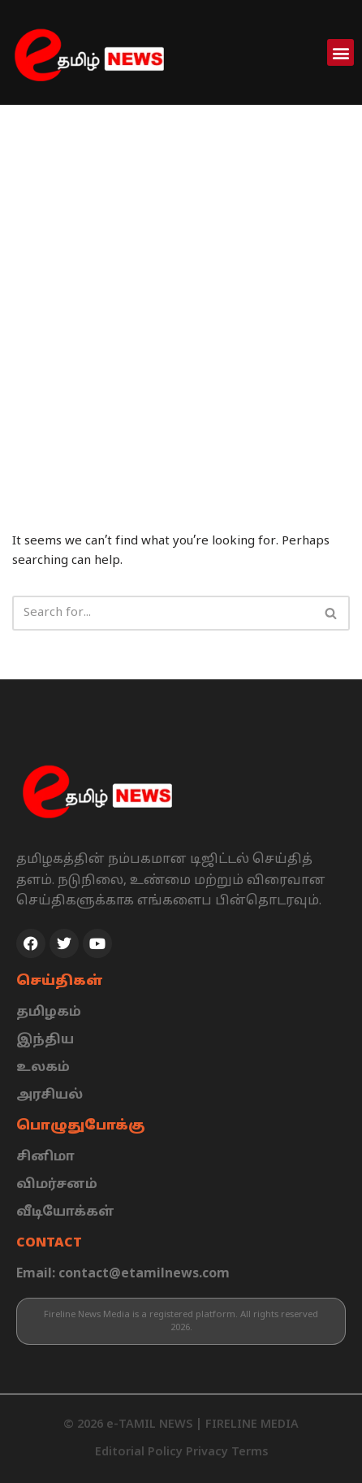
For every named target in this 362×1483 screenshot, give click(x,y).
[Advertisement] (181, 294)
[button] (340, 52)
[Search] (162, 613)
